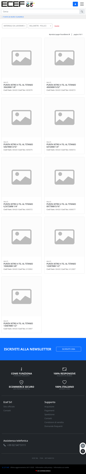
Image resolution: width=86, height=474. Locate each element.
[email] (83, 446)
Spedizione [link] (50, 414)
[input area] (40, 11)
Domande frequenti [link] (54, 426)
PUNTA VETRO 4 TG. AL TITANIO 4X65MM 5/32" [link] (61, 86)
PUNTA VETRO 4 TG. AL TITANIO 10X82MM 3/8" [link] (18, 265)
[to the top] (83, 451)
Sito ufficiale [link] (9, 406)
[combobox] (14, 26)
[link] (17, 3)
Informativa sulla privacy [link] (43, 467)
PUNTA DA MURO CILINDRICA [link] (12, 17)
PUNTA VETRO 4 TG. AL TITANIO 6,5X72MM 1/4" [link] (18, 205)
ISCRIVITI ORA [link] (68, 349)
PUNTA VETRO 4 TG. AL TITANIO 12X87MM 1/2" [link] (61, 265)
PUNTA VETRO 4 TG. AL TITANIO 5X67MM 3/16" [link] (18, 145)
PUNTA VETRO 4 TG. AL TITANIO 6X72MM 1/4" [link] (61, 145)
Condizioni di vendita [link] (54, 422)
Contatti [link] (7, 410)
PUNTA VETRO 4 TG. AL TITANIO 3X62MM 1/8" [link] (18, 86)
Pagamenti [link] (49, 410)
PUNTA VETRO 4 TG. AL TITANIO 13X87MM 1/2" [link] (18, 324)
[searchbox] (25, 29)
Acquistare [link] (49, 406)
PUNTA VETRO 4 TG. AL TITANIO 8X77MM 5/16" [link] (61, 205)
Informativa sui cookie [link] (61, 467)
